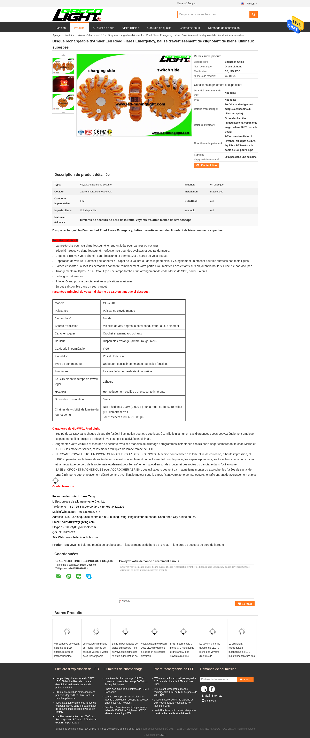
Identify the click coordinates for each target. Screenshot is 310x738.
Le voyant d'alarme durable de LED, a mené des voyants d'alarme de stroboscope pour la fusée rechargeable (210, 654)
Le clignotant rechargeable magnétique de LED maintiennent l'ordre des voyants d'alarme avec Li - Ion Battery (241, 654)
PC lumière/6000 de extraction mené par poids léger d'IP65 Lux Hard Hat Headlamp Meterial (75, 695)
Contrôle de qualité (159, 28)
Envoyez (245, 679)
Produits (79, 28)
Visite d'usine (130, 28)
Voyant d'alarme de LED (91, 35)
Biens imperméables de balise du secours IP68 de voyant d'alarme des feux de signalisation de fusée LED (125, 652)
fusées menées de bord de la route (147, 544)
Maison (61, 28)
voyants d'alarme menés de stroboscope (95, 544)
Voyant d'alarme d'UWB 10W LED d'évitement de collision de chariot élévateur (154, 649)
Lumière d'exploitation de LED (77, 669)
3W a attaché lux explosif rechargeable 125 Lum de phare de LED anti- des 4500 (175, 681)
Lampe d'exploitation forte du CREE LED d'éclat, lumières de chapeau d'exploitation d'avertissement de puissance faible (74, 683)
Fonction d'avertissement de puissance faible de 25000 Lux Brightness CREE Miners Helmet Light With (126, 710)
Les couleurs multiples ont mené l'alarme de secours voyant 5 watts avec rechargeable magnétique (95, 652)
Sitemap (217, 695)
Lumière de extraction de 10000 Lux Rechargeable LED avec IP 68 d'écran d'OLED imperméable (76, 719)
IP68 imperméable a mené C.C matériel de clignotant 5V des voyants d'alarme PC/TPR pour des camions (182, 654)
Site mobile (209, 700)
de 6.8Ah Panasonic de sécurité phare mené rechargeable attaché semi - (175, 712)
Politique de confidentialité (68, 728)
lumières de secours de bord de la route (198, 544)
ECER (163, 734)
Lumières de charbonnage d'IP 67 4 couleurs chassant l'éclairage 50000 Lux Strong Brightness (126, 681)
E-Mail (206, 695)
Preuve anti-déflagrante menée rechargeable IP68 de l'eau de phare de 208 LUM (175, 692)
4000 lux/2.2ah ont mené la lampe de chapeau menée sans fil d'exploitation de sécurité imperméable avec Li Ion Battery (75, 707)
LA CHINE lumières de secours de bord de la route (112, 728)
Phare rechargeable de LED (174, 669)
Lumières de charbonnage (123, 669)
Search (253, 14)
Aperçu (57, 35)
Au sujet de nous (103, 28)
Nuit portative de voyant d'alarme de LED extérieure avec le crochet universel (66, 649)
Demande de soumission (224, 28)
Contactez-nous (190, 28)
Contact (198, 165)
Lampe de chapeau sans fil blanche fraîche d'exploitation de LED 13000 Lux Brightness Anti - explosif (126, 699)
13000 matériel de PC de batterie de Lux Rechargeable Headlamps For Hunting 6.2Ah (174, 702)
